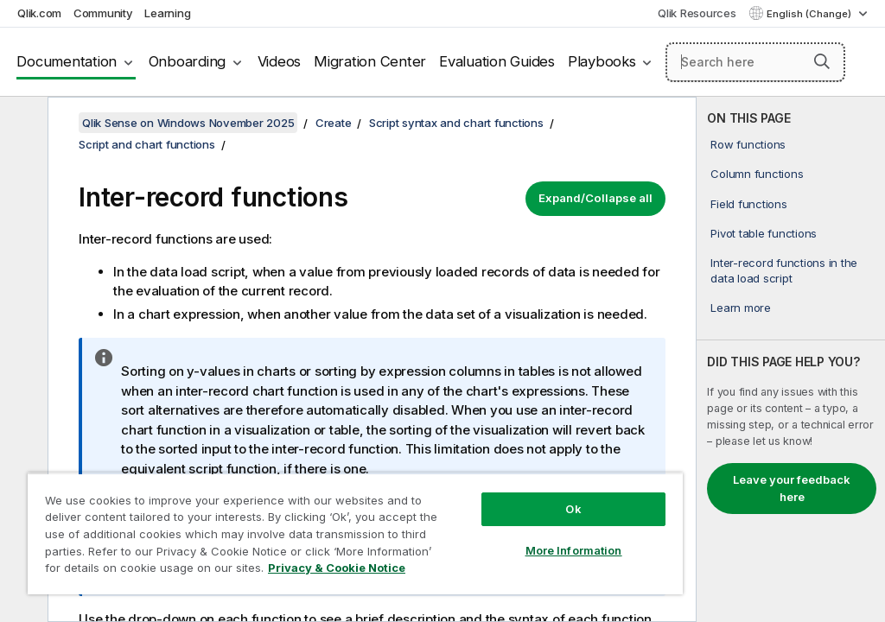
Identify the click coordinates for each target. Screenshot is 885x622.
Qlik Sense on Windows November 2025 (188, 123)
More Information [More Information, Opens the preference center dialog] (573, 550)
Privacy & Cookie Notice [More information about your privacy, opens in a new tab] (336, 567)
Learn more (740, 307)
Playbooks (602, 61)
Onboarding (187, 61)
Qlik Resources (697, 13)
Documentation (66, 61)
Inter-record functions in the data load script (783, 270)
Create (333, 123)
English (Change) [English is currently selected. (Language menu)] (810, 14)
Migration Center (370, 61)
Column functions (756, 174)
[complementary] (791, 359)
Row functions (748, 144)
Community (103, 13)
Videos (280, 61)
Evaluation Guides (497, 61)
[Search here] (755, 62)
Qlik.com (39, 13)
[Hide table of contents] (22, 123)
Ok (573, 509)
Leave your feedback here (791, 488)
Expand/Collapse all (595, 198)
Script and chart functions (147, 144)
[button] (822, 61)
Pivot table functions (763, 233)
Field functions (748, 204)
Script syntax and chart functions (456, 123)
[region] (355, 533)
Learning (167, 13)
